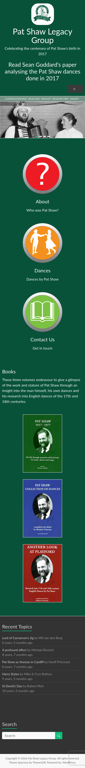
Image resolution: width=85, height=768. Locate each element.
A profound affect (14, 650)
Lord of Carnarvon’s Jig (18, 638)
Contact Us (42, 339)
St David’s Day (12, 686)
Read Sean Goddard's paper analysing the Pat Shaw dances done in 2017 (42, 71)
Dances (42, 270)
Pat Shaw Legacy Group (42, 35)
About (42, 201)
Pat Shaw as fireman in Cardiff (23, 662)
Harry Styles (10, 674)
